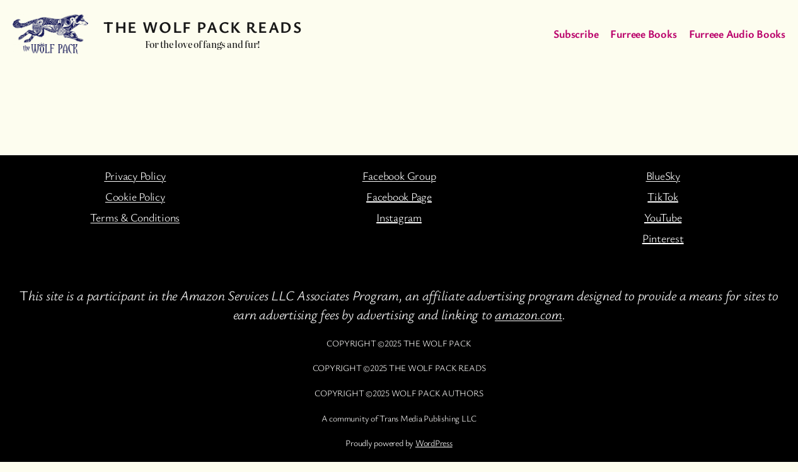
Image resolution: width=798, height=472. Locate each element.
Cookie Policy (135, 196)
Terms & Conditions (135, 217)
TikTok (662, 196)
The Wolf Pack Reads (202, 26)
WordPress (434, 443)
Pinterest (663, 237)
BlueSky (663, 175)
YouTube (662, 217)
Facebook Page (399, 196)
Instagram (399, 217)
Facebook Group (399, 175)
